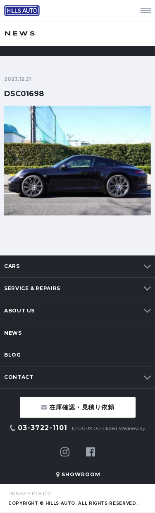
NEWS (13, 333)
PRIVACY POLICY (29, 493)
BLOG (12, 355)
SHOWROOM (81, 474)
